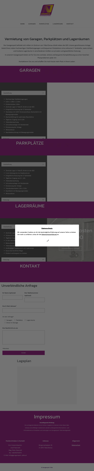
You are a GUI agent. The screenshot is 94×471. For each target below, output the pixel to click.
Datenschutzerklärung (49, 234)
